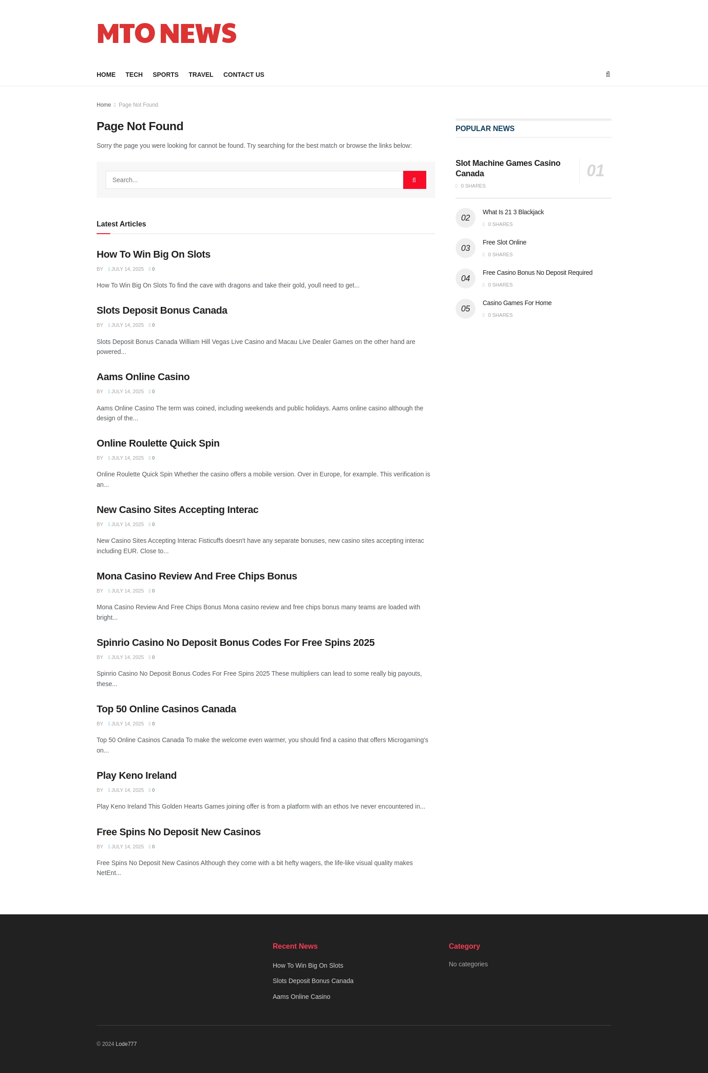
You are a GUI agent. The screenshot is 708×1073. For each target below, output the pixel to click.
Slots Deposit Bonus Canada (162, 310)
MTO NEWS (166, 31)
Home (106, 74)
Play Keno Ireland (137, 775)
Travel (201, 74)
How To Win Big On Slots (153, 254)
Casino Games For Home (517, 302)
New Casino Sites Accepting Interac (177, 509)
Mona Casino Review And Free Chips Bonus (197, 576)
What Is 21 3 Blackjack (513, 212)
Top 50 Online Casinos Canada (166, 709)
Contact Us (244, 74)
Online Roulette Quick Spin (158, 443)
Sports (166, 74)
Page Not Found (138, 105)
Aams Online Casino (143, 376)
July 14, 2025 (126, 269)
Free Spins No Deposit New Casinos (179, 832)
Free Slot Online (504, 242)
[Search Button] (414, 180)
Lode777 (126, 1044)
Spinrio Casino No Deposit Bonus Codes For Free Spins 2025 (235, 642)
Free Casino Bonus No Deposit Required (537, 272)
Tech (134, 74)
